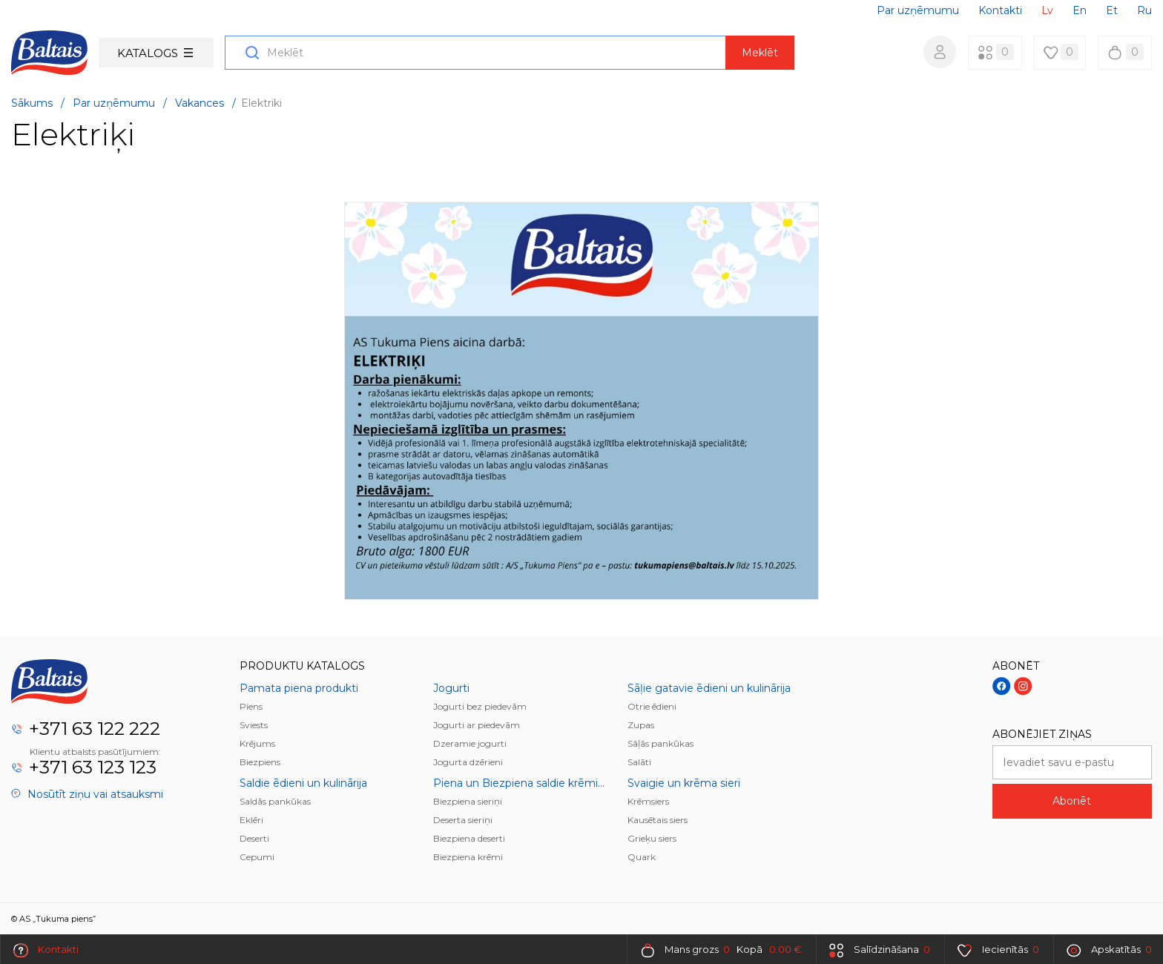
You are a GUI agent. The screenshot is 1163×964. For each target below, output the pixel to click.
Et (1112, 10)
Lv (1047, 10)
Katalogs (155, 53)
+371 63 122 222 (94, 728)
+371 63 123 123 (93, 767)
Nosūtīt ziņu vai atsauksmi (87, 794)
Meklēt (760, 52)
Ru (1144, 10)
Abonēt (1071, 801)
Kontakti (1000, 10)
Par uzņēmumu (918, 10)
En (1080, 10)
